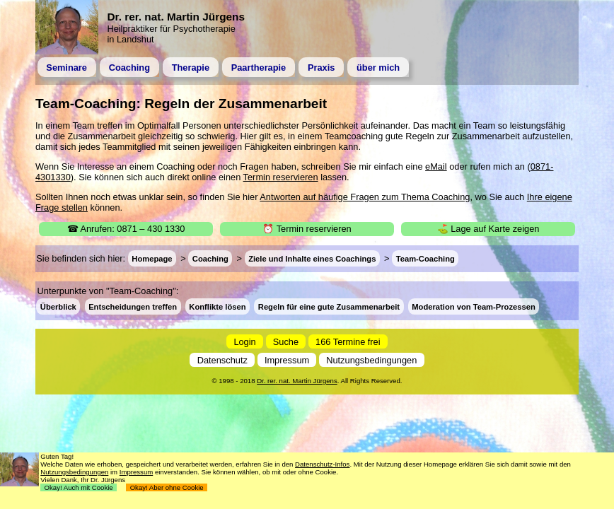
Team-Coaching (425, 259)
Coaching (129, 67)
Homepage (152, 259)
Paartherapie (258, 67)
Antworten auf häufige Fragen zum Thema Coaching (365, 197)
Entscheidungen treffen (132, 306)
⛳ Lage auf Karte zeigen (488, 228)
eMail (436, 166)
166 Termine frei (348, 341)
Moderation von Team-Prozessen (473, 306)
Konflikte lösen (217, 306)
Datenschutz (222, 359)
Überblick (58, 306)
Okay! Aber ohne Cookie (166, 487)
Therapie (190, 67)
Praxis (321, 67)
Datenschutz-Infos (322, 464)
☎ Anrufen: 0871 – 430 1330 (126, 228)
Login (244, 341)
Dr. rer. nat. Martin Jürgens (297, 381)
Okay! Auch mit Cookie (78, 487)
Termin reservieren (280, 177)
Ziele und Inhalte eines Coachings (312, 259)
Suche (286, 341)
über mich (378, 67)
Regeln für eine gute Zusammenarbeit (329, 306)
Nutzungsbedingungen (371, 359)
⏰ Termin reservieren (306, 228)
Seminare (66, 67)
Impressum (287, 359)
